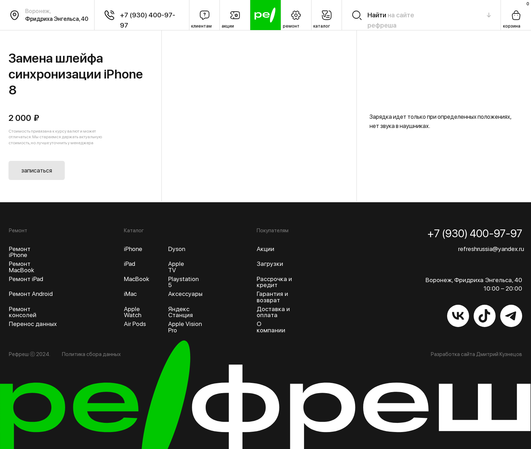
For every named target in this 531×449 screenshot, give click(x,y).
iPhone (133, 248)
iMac (130, 293)
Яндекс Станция (180, 312)
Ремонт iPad (26, 278)
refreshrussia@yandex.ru (491, 248)
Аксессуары (185, 293)
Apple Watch (132, 312)
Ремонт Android (31, 293)
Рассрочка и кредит (274, 282)
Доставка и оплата (273, 312)
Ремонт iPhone (19, 252)
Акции (265, 248)
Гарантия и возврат (272, 297)
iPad (129, 263)
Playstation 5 (183, 282)
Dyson (176, 248)
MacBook (136, 278)
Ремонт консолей (22, 312)
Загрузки (270, 263)
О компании (271, 327)
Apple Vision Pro (185, 327)
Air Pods (135, 323)
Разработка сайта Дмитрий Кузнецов (476, 354)
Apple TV (176, 267)
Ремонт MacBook (21, 267)
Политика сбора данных (91, 354)
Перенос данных (33, 323)
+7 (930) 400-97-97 (474, 233)
